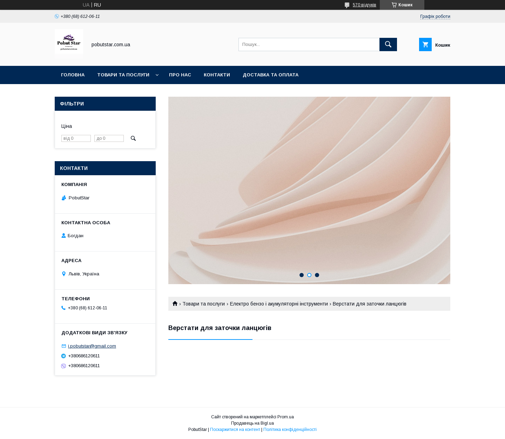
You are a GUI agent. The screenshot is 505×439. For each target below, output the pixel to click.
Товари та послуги (123, 74)
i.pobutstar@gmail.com (92, 346)
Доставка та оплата (270, 74)
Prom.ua (285, 416)
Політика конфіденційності (290, 429)
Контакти (217, 74)
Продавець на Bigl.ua (252, 423)
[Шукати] (388, 44)
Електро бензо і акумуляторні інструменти (279, 304)
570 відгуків (364, 4)
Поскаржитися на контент (235, 429)
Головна (73, 74)
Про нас (180, 74)
